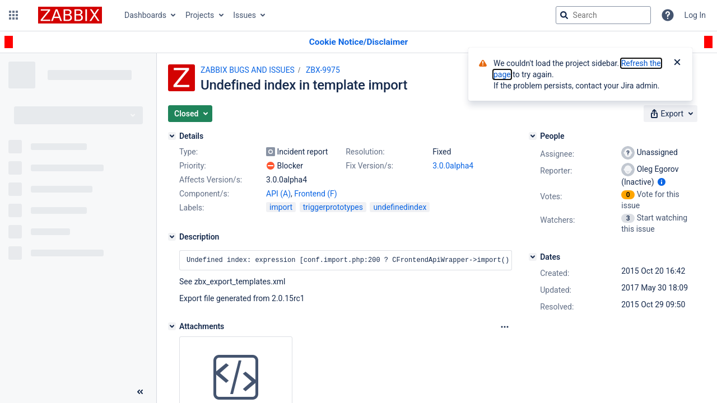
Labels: (191, 207)
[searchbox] (603, 15)
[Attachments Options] (504, 327)
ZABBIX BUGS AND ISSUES (248, 69)
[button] (13, 15)
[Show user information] (661, 181)
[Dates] (533, 257)
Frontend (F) (315, 193)
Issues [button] (244, 15)
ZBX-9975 (323, 69)
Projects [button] (199, 15)
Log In (695, 15)
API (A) (278, 193)
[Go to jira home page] (70, 15)
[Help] (668, 15)
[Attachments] (172, 326)
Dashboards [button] (145, 15)
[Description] (172, 237)
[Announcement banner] (358, 42)
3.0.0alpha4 (452, 165)
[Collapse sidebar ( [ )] (140, 391)
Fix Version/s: (369, 165)
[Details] (172, 136)
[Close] (677, 63)
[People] (533, 136)
